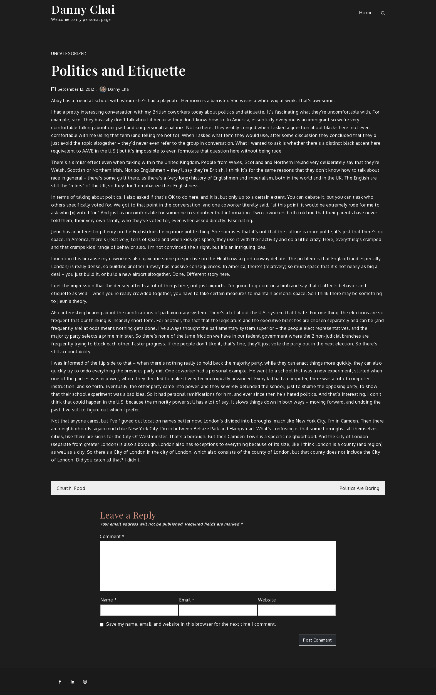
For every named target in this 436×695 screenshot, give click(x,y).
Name (108, 600)
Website (267, 600)
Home (366, 12)
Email (187, 600)
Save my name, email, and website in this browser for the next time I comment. (191, 624)
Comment (112, 536)
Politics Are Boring (360, 488)
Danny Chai (83, 9)
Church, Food (71, 488)
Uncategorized (69, 53)
